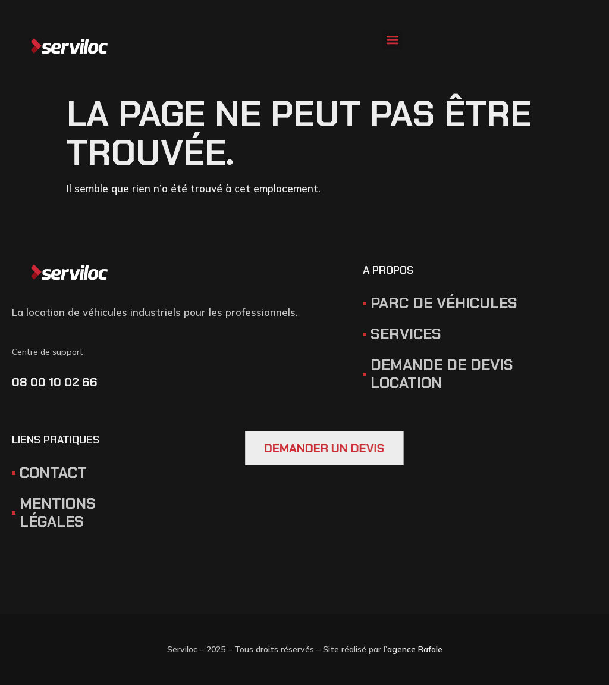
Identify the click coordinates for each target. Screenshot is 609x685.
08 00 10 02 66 (55, 382)
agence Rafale (414, 649)
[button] (392, 39)
